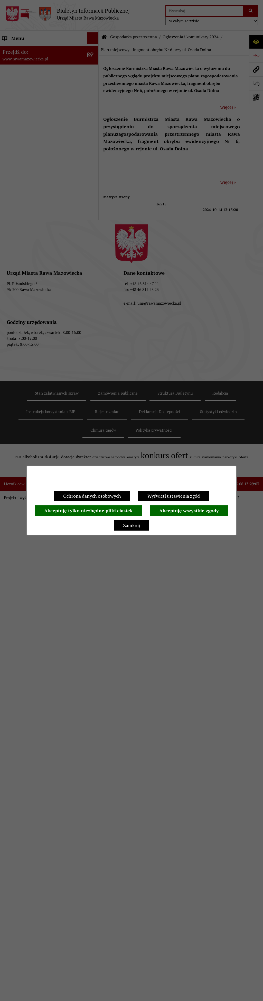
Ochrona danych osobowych (92, 496)
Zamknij (131, 525)
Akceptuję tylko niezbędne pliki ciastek (88, 511)
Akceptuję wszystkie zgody (189, 511)
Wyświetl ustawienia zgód (173, 496)
